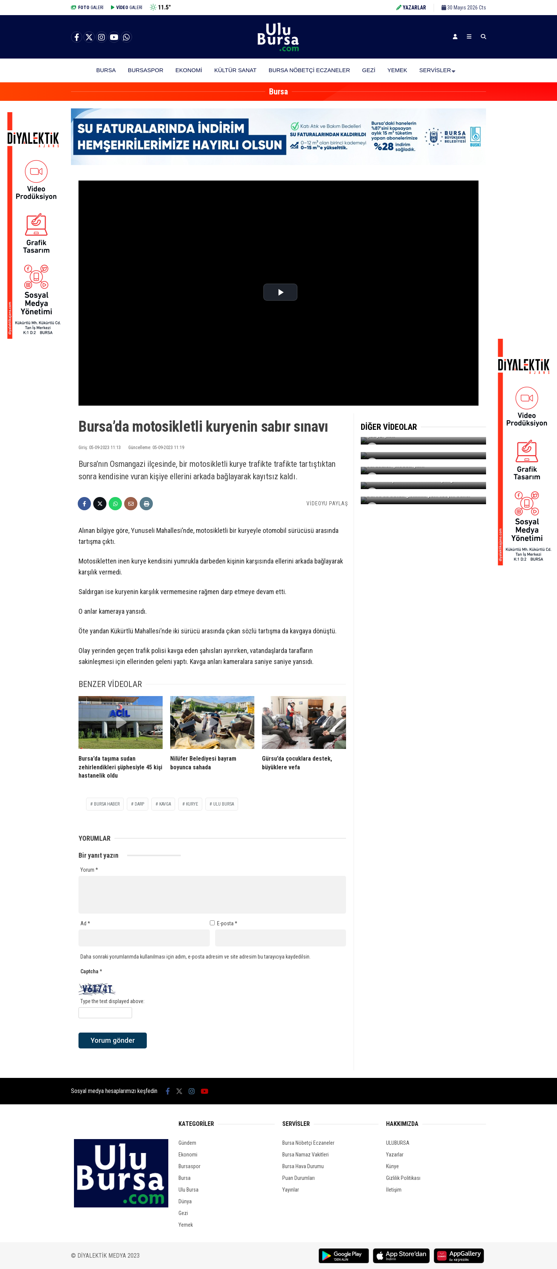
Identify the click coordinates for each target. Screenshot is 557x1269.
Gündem (187, 1143)
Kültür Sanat (235, 70)
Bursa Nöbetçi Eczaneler (309, 70)
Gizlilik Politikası (403, 1178)
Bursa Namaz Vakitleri (305, 1155)
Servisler (435, 70)
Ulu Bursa (188, 1190)
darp (139, 804)
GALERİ (87, 7)
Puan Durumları (298, 1178)
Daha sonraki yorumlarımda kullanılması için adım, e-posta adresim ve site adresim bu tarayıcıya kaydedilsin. (195, 957)
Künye (392, 1166)
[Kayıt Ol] (455, 37)
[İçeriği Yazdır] (146, 503)
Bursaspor (145, 70)
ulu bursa (223, 804)
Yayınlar (290, 1190)
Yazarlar (394, 1155)
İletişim (394, 1190)
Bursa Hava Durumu (303, 1166)
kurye (192, 804)
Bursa (106, 70)
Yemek (398, 70)
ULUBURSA (397, 1143)
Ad (85, 923)
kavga (165, 804)
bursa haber (107, 804)
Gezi (368, 70)
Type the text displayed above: (112, 1001)
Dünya (185, 1201)
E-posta (227, 923)
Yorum (89, 870)
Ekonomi (188, 70)
